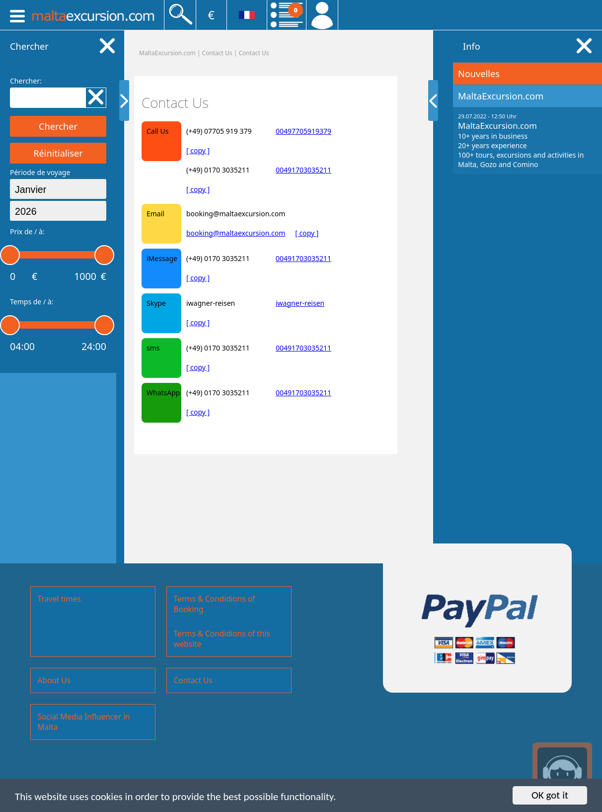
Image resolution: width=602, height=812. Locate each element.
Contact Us (253, 53)
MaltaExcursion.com (167, 53)
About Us (54, 680)
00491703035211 (303, 170)
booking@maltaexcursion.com (235, 233)
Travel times (59, 599)
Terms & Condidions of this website (222, 639)
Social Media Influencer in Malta (84, 722)
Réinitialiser (58, 153)
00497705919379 (303, 131)
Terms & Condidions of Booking (214, 604)
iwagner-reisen (300, 303)
